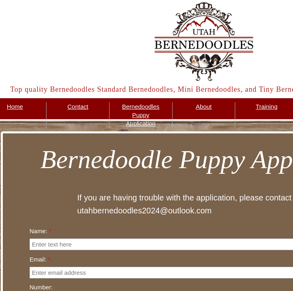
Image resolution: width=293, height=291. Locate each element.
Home (15, 106)
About (203, 106)
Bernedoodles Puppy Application (141, 115)
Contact (78, 106)
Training (267, 106)
